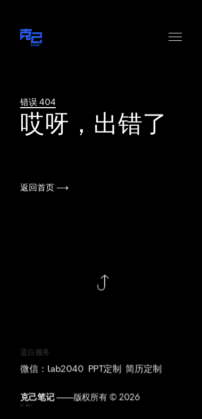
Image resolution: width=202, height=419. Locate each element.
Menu (175, 37)
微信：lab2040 (52, 370)
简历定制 (143, 370)
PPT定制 (105, 370)
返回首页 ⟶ (44, 188)
